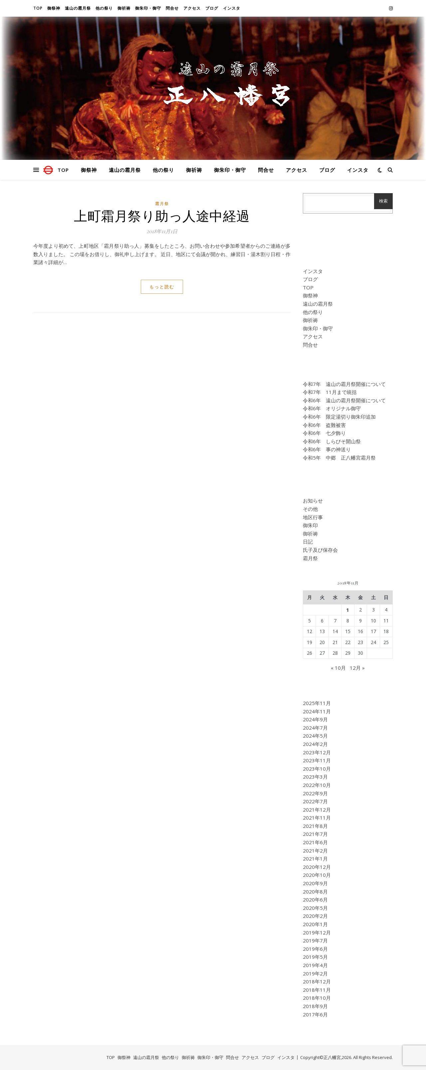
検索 (383, 200)
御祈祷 (123, 8)
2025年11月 (317, 703)
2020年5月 (315, 907)
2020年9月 (315, 883)
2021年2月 (315, 850)
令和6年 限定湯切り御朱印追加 (339, 416)
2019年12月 (317, 932)
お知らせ (313, 500)
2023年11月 (317, 760)
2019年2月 (315, 973)
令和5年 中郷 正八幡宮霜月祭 (339, 457)
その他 (310, 509)
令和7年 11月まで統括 (330, 392)
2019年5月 (315, 956)
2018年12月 (317, 981)
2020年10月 (317, 875)
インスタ (231, 8)
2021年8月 (315, 826)
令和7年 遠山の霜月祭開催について (344, 384)
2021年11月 (317, 817)
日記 (308, 541)
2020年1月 (315, 924)
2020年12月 (317, 867)
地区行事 (313, 517)
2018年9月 (315, 1006)
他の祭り (104, 8)
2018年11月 (317, 989)
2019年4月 (315, 965)
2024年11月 (317, 711)
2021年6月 (315, 842)
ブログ (211, 8)
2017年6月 (315, 1014)
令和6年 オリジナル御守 (332, 408)
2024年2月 (315, 744)
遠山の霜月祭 (78, 8)
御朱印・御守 (148, 8)
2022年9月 (315, 793)
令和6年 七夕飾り (324, 433)
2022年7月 (315, 801)
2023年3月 (315, 776)
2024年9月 (315, 719)
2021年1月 (315, 858)
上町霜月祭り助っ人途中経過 (162, 215)
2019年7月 (315, 940)
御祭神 (53, 8)
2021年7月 (315, 834)
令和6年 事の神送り (327, 449)
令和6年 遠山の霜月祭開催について (344, 400)
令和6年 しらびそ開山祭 (332, 441)
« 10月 (338, 667)
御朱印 (310, 525)
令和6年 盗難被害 (324, 425)
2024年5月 (315, 735)
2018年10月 (317, 997)
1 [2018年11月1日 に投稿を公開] (347, 609)
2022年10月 (317, 785)
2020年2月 (315, 915)
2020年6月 (315, 899)
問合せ (172, 8)
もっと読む (161, 287)
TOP (38, 8)
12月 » (357, 667)
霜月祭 (162, 203)
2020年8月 (315, 891)
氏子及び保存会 (320, 549)
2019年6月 (315, 948)
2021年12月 (317, 809)
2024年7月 (315, 727)
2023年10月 (317, 768)
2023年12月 (317, 752)
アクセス (192, 8)
